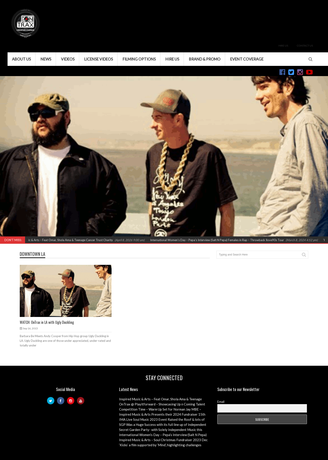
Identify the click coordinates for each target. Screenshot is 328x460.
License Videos (98, 59)
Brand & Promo (204, 59)
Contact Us (305, 45)
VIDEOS (68, 59)
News (46, 59)
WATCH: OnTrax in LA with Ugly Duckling (47, 322)
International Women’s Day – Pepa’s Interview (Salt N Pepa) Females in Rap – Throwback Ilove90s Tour (219, 240)
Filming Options (139, 59)
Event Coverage (246, 59)
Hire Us (283, 45)
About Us (21, 59)
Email (220, 401)
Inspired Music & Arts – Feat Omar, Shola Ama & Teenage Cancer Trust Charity (64, 240)
